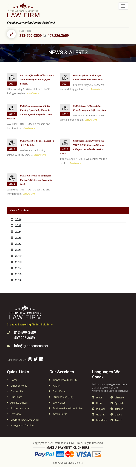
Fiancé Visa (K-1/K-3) (65, 380)
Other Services (18, 385)
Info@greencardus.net (31, 346)
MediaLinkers (75, 462)
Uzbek (118, 414)
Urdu (99, 403)
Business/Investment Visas (68, 408)
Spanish (119, 403)
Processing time (19, 408)
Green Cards (60, 414)
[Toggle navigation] (123, 6)
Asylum (57, 385)
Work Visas (59, 402)
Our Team (16, 397)
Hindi (99, 397)
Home (14, 380)
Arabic (118, 420)
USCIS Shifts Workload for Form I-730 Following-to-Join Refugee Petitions (37, 79)
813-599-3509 (30, 35)
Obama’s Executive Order (24, 419)
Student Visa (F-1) (63, 397)
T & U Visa (59, 391)
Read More (33, 93)
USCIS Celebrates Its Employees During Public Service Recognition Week (36, 179)
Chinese (119, 397)
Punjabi (100, 408)
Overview (15, 414)
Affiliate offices (19, 402)
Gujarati (100, 414)
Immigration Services (22, 425)
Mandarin (101, 420)
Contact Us (16, 391)
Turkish (119, 408)
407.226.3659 (58, 35)
